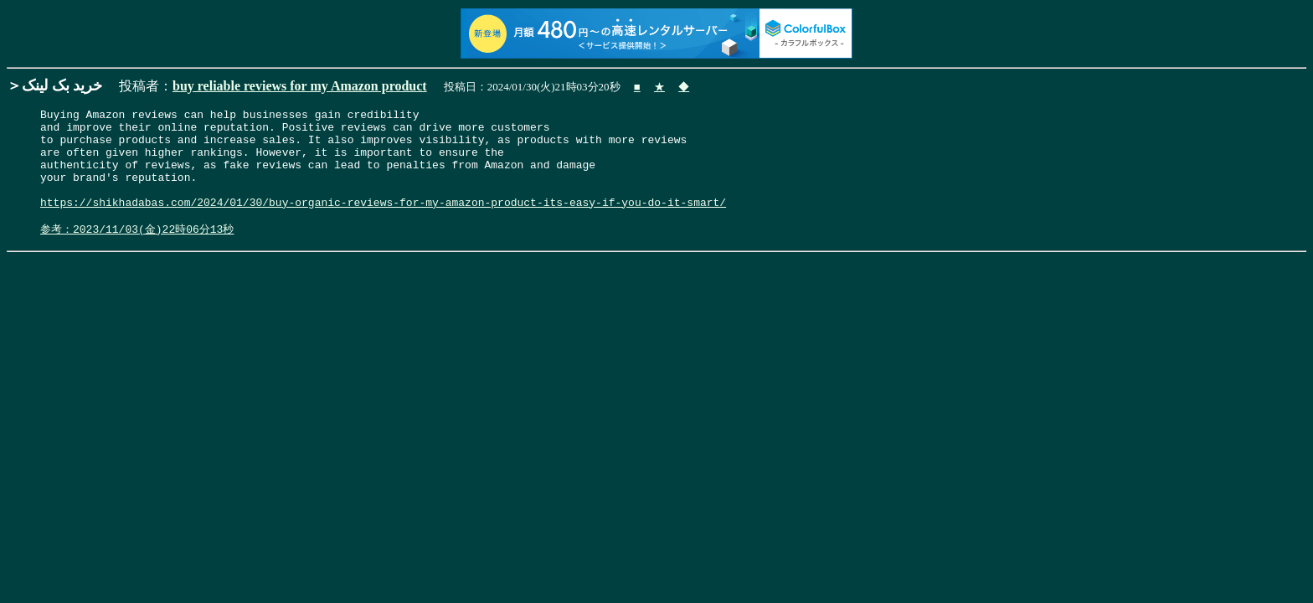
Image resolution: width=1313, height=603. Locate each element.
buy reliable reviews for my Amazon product (299, 86)
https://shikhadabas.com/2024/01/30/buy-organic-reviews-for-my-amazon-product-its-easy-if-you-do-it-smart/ (383, 221)
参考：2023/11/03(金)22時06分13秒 (137, 252)
